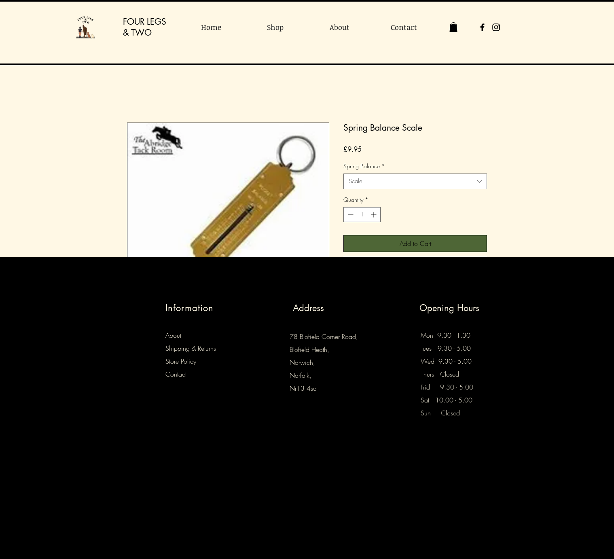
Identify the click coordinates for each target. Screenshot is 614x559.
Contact (175, 374)
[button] (453, 27)
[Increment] (374, 215)
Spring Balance (364, 166)
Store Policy (180, 361)
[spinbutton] (362, 215)
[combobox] (415, 181)
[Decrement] (350, 215)
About (173, 335)
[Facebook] (482, 27)
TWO (141, 32)
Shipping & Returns (190, 348)
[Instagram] (496, 27)
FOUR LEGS (144, 21)
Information (189, 307)
